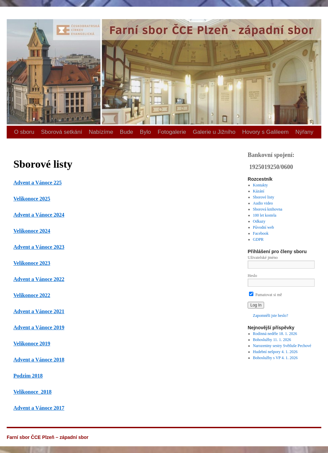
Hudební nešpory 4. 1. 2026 (275, 351)
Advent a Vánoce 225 (37, 182)
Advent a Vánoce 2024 (38, 215)
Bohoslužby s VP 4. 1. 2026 (275, 357)
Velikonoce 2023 (31, 263)
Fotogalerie (172, 132)
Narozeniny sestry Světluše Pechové (282, 345)
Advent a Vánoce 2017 (38, 408)
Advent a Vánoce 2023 (38, 247)
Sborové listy (263, 197)
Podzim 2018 (28, 376)
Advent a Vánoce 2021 (38, 311)
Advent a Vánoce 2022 (38, 279)
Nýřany (304, 132)
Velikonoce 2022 (31, 295)
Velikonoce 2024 (31, 231)
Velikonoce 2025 (31, 199)
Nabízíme (101, 132)
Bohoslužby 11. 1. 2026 (272, 339)
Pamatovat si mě (265, 294)
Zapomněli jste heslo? (270, 315)
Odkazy (259, 221)
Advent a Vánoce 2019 (38, 327)
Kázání (258, 191)
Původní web (263, 227)
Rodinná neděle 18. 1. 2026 (275, 333)
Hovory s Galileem (265, 132)
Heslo (252, 275)
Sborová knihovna (267, 209)
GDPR (258, 239)
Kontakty (260, 185)
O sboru (24, 132)
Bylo (145, 132)
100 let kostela (264, 215)
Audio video (263, 203)
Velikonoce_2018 (32, 392)
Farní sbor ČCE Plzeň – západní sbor (47, 437)
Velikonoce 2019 (31, 343)
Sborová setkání (61, 132)
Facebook (261, 233)
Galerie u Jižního (214, 132)
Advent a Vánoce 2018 (38, 359)
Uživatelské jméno (263, 257)
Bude (126, 132)
